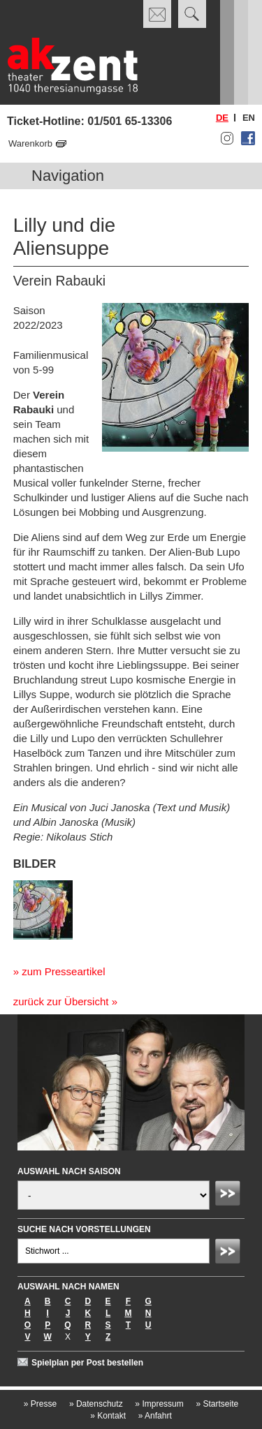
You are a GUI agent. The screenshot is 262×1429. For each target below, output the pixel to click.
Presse (40, 1404)
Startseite (217, 1404)
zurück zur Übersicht (61, 1001)
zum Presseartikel (63, 971)
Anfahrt (155, 1416)
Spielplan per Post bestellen (87, 1363)
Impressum (159, 1404)
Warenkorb (30, 143)
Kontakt (108, 1416)
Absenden (230, 1195)
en (248, 117)
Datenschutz (96, 1404)
